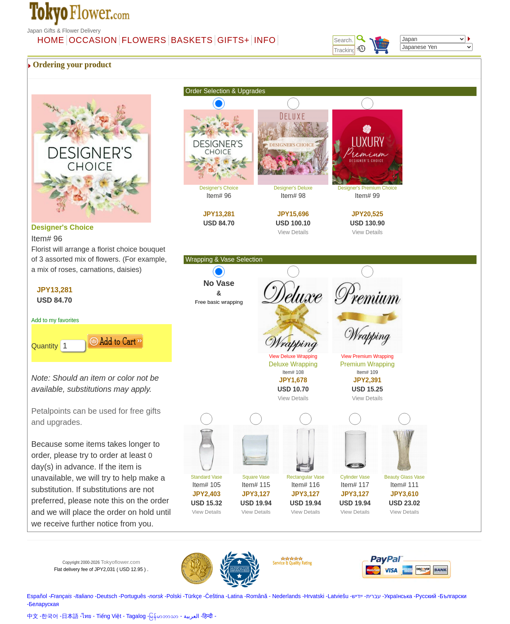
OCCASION (93, 40)
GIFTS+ (233, 40)
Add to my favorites (55, 320)
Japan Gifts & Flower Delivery (63, 30)
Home (51, 40)
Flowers (144, 40)
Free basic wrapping (219, 302)
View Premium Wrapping (367, 356)
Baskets (192, 40)
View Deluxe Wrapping (293, 356)
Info (265, 40)
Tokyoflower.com (120, 562)
